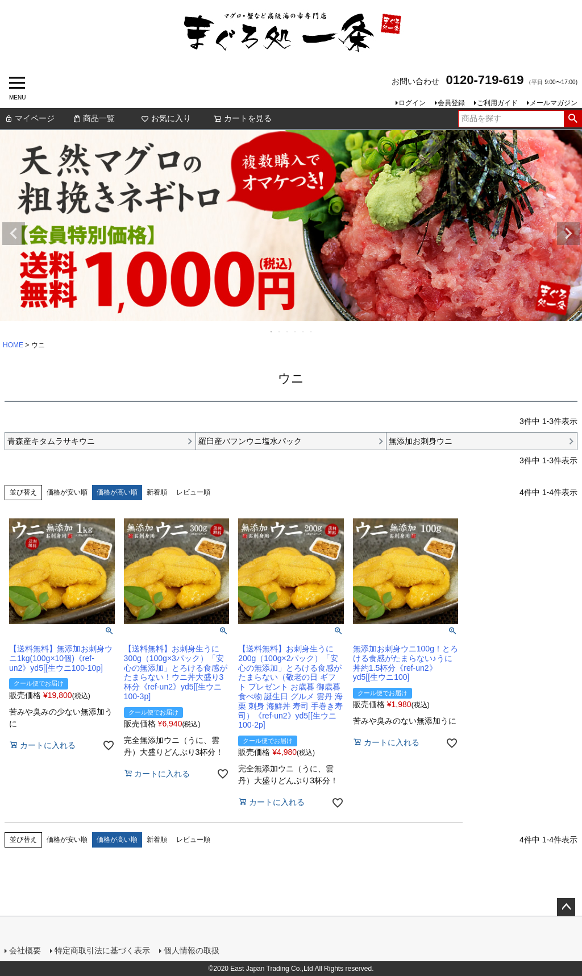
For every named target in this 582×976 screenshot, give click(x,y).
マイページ (30, 118)
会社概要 (25, 950)
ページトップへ (566, 907)
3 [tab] (287, 331)
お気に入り (166, 118)
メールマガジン (553, 103)
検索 (572, 119)
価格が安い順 (67, 492)
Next (568, 233)
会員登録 (451, 103)
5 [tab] (303, 331)
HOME (13, 345)
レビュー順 (193, 492)
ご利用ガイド (497, 103)
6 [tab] (311, 331)
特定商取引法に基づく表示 (102, 950)
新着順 (157, 492)
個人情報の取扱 (191, 950)
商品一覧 (94, 118)
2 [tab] (279, 331)
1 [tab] (272, 331)
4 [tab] (295, 331)
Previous (13, 233)
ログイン (412, 103)
